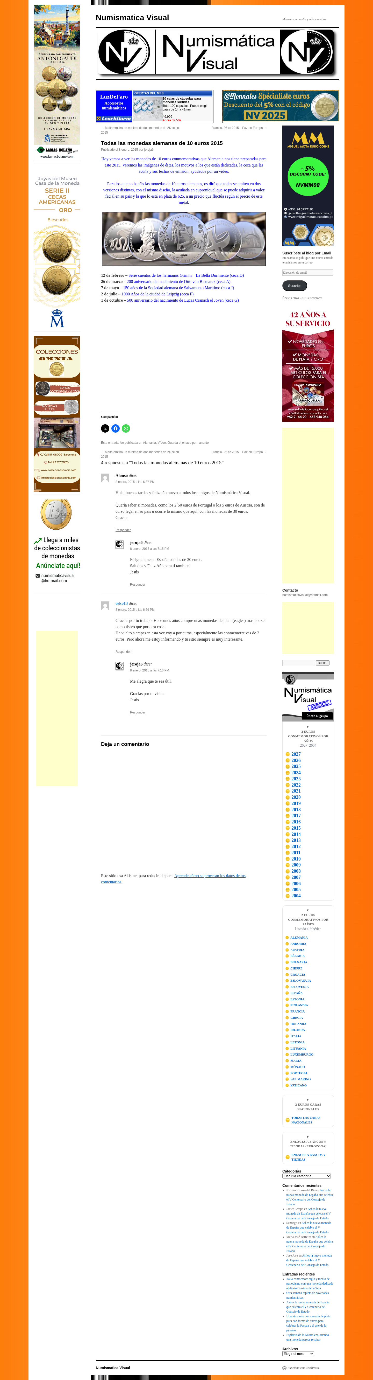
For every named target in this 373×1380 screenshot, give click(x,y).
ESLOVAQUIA (298, 980)
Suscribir (295, 286)
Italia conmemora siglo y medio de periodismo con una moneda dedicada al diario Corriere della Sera (309, 1283)
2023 (293, 778)
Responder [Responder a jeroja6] (137, 584)
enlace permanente (195, 443)
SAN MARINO (298, 1079)
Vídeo (162, 443)
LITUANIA (295, 1048)
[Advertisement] (57, 708)
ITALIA (293, 1036)
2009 (293, 865)
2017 (293, 815)
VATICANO (296, 1085)
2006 (293, 883)
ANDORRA (295, 943)
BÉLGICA (295, 956)
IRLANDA (295, 1030)
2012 (293, 846)
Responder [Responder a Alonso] (123, 530)
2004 (293, 895)
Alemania (149, 443)
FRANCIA (295, 1011)
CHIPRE (294, 968)
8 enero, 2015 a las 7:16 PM (149, 670)
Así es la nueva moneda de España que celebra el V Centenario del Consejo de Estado (308, 1213)
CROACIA (295, 974)
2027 (293, 754)
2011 (292, 852)
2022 (293, 785)
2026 (293, 760)
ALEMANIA (296, 937)
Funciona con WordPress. (304, 1368)
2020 (293, 797)
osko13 (122, 603)
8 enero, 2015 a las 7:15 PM (149, 549)
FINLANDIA (296, 1005)
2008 (293, 871)
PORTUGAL (296, 1073)
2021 (293, 791)
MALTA (293, 1060)
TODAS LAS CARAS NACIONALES (302, 1120)
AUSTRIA (295, 950)
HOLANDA (295, 1024)
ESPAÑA (294, 993)
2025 (293, 766)
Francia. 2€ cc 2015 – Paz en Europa (239, 128)
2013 (293, 840)
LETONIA (295, 1042)
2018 (293, 809)
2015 (293, 828)
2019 (293, 803)
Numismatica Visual (132, 17)
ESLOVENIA (297, 986)
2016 (293, 821)
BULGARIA (296, 962)
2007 (293, 877)
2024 (293, 772)
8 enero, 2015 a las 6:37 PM (135, 482)
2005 (293, 889)
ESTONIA (294, 999)
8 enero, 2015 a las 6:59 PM (135, 610)
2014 (293, 834)
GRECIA (294, 1017)
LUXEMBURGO (299, 1054)
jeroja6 (149, 149)
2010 (293, 859)
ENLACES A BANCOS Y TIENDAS (305, 1157)
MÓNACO (295, 1067)
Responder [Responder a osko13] (123, 652)
